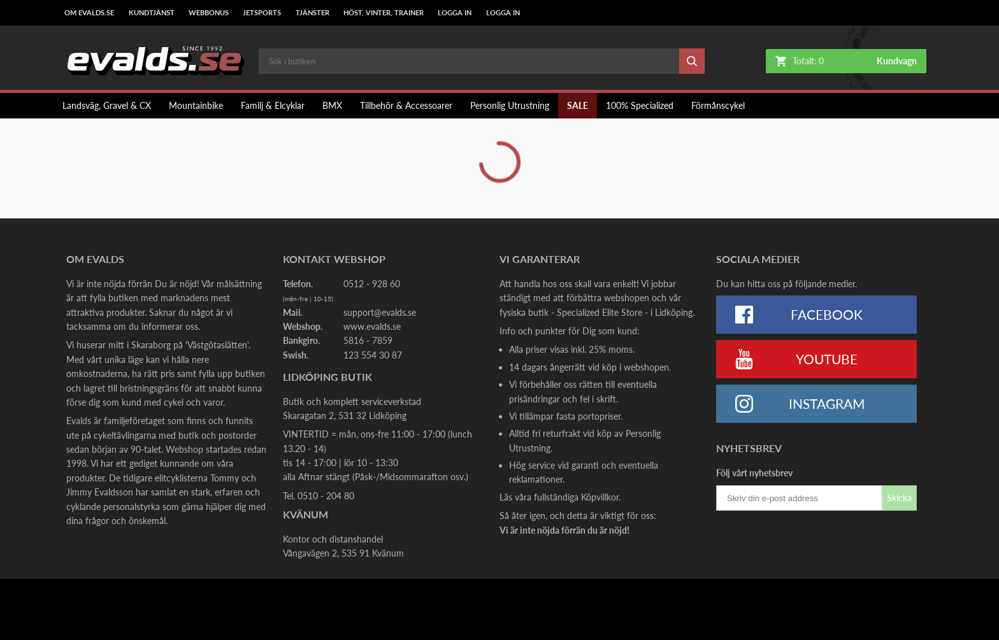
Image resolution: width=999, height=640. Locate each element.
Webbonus (209, 13)
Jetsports (262, 13)
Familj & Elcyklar (273, 105)
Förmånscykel (718, 105)
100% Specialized (639, 105)
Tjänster (312, 13)
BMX (332, 105)
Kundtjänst (152, 13)
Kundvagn (897, 61)
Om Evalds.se (89, 13)
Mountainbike (196, 105)
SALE (577, 105)
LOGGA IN (454, 13)
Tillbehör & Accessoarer (406, 105)
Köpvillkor (600, 497)
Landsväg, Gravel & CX (106, 105)
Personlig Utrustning (509, 105)
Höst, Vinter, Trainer (383, 13)
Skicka (899, 497)
